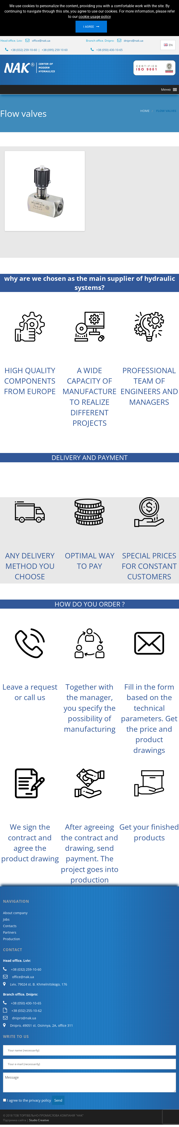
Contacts (10, 926)
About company (15, 913)
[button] (166, 89)
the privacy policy (37, 1100)
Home (144, 111)
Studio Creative (39, 1120)
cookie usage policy (95, 16)
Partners (9, 932)
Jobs (6, 919)
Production (11, 939)
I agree (88, 26)
